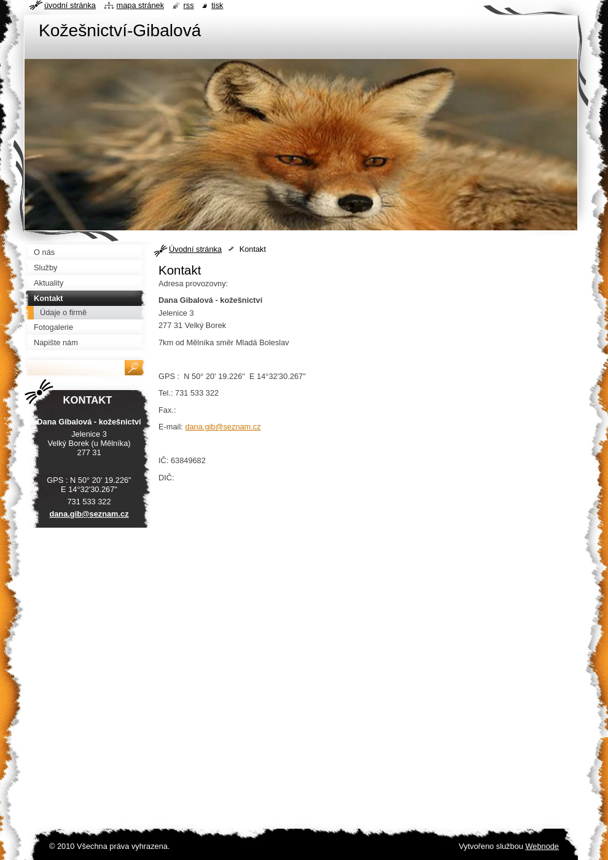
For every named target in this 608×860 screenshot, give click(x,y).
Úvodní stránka (195, 249)
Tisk (217, 5)
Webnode (542, 846)
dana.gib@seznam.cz (222, 426)
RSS (189, 5)
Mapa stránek (141, 5)
